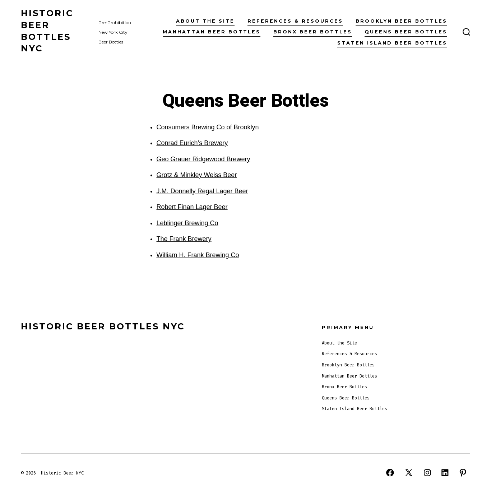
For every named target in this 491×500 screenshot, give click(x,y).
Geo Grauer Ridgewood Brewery (203, 159)
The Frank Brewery (184, 238)
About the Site (205, 21)
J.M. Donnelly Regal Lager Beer (202, 191)
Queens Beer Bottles (406, 31)
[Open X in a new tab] (408, 472)
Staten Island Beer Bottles (392, 43)
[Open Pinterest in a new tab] (463, 472)
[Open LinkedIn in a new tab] (445, 472)
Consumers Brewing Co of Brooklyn (208, 127)
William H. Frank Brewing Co (198, 255)
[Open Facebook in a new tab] (390, 472)
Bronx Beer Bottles (312, 31)
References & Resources (295, 21)
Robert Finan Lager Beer (192, 206)
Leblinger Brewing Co (187, 223)
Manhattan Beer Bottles (211, 31)
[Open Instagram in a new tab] (427, 472)
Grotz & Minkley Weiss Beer (197, 175)
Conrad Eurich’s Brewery (192, 143)
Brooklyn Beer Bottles (401, 21)
